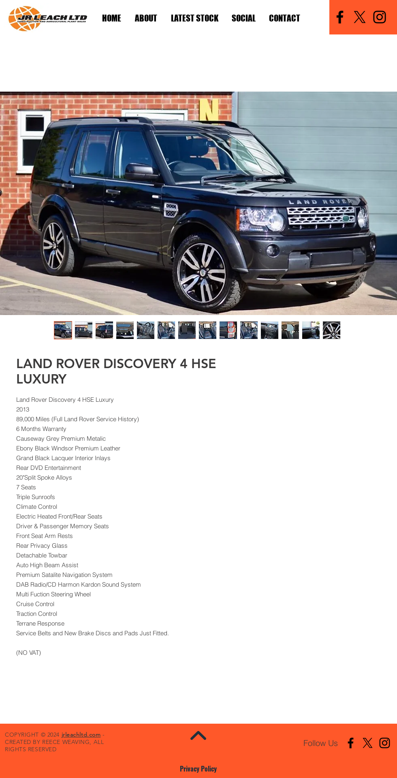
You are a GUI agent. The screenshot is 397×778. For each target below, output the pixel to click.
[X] (359, 17)
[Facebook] (339, 17)
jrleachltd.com (81, 734)
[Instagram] (379, 17)
